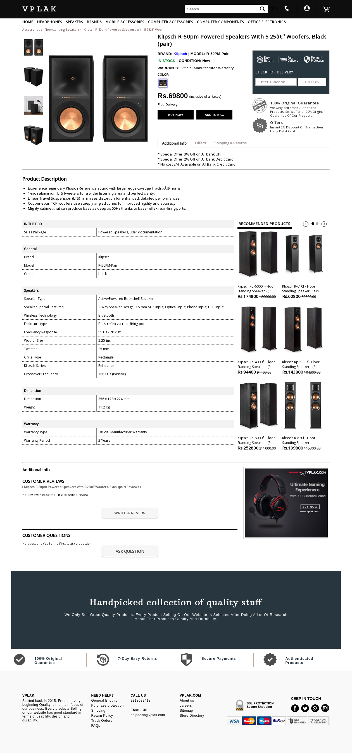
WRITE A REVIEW (130, 513)
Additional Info (174, 143)
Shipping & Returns (230, 142)
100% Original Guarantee (300, 109)
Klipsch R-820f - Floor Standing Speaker (303, 416)
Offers (300, 126)
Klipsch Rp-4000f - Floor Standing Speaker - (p (258, 340)
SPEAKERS (74, 22)
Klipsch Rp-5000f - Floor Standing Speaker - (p (303, 340)
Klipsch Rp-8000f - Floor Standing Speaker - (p (258, 416)
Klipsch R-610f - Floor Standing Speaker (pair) (303, 264)
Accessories (31, 29)
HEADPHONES (49, 22)
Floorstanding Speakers (62, 29)
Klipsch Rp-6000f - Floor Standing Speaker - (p (258, 264)
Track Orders (101, 721)
